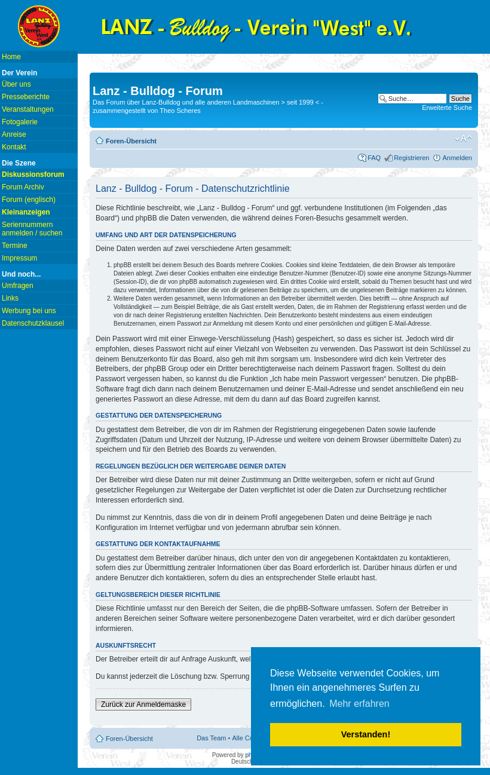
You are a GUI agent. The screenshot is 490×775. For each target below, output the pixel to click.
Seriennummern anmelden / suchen (32, 228)
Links (10, 298)
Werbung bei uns (29, 311)
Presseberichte (26, 97)
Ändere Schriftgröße (463, 138)
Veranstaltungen (28, 109)
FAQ (374, 157)
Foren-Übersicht (131, 141)
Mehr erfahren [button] (359, 704)
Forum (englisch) (29, 199)
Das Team (211, 738)
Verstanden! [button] (365, 734)
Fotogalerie (20, 122)
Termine (14, 245)
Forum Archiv (23, 187)
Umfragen (17, 285)
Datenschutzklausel (33, 323)
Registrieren (411, 157)
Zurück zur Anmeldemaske (143, 704)
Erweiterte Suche (447, 107)
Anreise (14, 134)
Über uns (16, 84)
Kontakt (14, 147)
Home (11, 57)
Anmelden (457, 157)
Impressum (19, 258)
